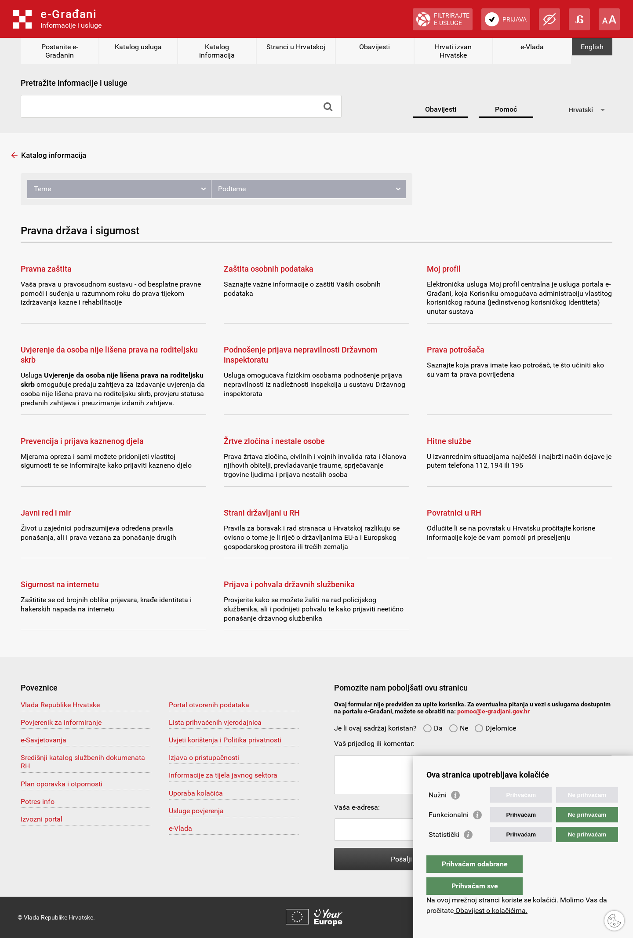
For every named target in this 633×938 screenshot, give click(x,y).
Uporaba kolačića (196, 793)
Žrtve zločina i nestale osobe (274, 441)
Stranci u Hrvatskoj (295, 47)
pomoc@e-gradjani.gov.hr (493, 711)
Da (433, 728)
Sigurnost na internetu (60, 584)
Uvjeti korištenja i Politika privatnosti (225, 740)
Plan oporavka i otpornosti (61, 784)
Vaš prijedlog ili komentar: (374, 743)
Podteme (232, 189)
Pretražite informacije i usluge (74, 82)
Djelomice (495, 728)
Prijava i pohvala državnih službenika (289, 584)
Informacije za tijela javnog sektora (223, 775)
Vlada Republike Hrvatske (60, 705)
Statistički (444, 852)
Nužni (438, 812)
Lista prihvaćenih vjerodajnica (215, 722)
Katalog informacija (217, 51)
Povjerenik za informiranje (61, 722)
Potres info (38, 801)
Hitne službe (449, 441)
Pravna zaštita (46, 268)
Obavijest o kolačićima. (491, 910)
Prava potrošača (455, 349)
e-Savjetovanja (43, 740)
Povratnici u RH (454, 512)
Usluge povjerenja (196, 811)
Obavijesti (374, 47)
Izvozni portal (41, 819)
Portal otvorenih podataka (209, 705)
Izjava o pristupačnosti (204, 757)
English (592, 47)
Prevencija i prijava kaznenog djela (82, 441)
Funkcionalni (449, 832)
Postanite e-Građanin (59, 51)
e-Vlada (532, 47)
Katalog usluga (138, 47)
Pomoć (506, 109)
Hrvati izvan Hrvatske (453, 51)
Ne (458, 728)
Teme (42, 189)
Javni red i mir (46, 512)
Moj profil (444, 268)
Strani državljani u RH (262, 512)
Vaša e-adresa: (357, 807)
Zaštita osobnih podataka (268, 268)
